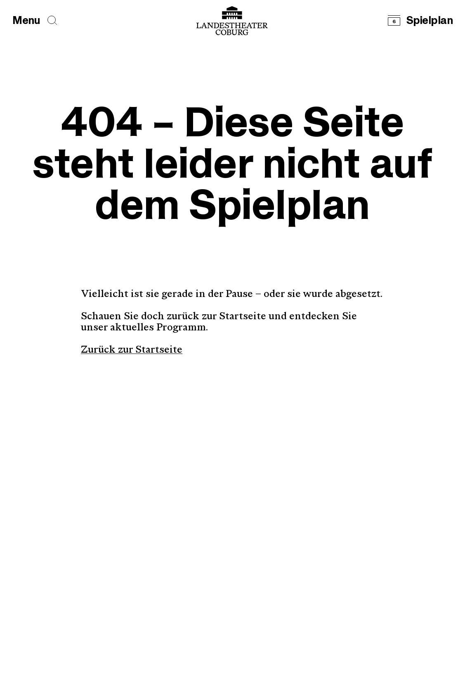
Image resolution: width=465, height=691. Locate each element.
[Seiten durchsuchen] (52, 20)
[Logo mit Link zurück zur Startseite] (232, 20)
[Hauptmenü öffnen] (26, 21)
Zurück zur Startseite (131, 350)
